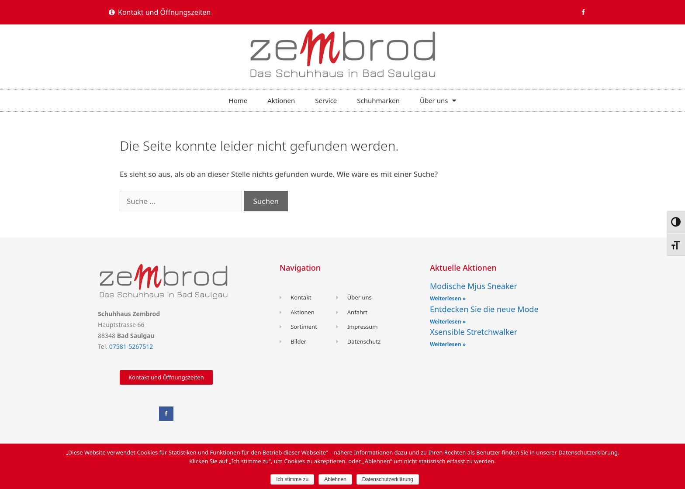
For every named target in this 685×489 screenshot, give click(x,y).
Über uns (438, 100)
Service (326, 100)
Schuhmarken (378, 100)
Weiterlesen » (448, 298)
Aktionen (281, 100)
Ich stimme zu (292, 479)
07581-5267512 (131, 346)
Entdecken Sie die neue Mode (484, 309)
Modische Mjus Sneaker (473, 286)
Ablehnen (335, 479)
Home (238, 100)
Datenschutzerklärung (387, 479)
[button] (160, 12)
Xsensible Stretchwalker (473, 332)
